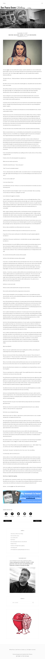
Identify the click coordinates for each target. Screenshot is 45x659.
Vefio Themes (29, 654)
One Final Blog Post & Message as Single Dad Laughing (20, 560)
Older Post (37, 520)
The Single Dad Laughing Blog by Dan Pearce (20, 549)
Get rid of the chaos (15, 535)
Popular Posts (14, 543)
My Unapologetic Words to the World (19, 541)
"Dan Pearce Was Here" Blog (17, 533)
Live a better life (14, 537)
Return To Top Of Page (22, 656)
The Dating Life (14, 547)
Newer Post (7, 520)
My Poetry (13, 539)
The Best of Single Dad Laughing (17, 545)
